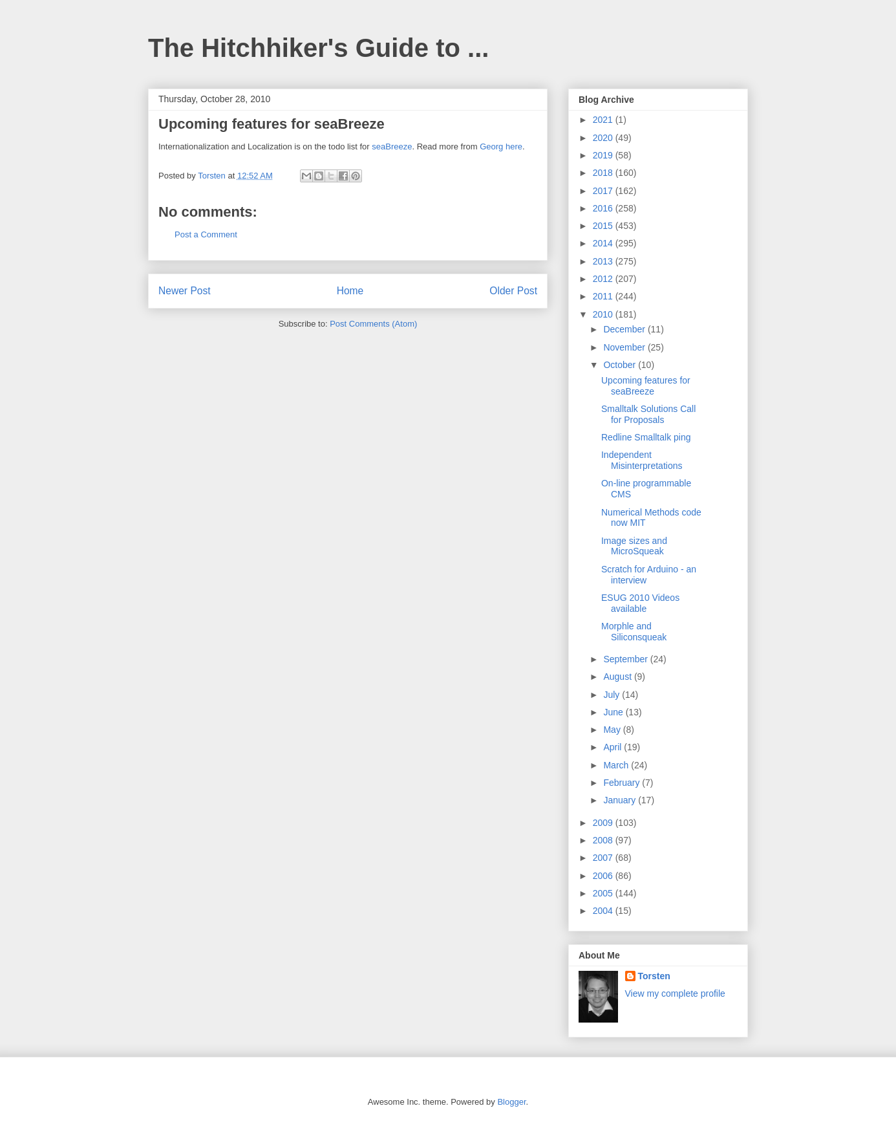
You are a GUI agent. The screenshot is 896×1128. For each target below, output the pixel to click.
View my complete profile (675, 993)
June (614, 712)
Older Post (513, 290)
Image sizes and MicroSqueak (634, 546)
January (620, 800)
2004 (604, 911)
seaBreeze (392, 146)
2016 (604, 208)
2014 (604, 243)
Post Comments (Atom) (373, 324)
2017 (604, 191)
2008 (604, 840)
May (613, 729)
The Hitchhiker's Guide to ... (318, 48)
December (625, 329)
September (626, 659)
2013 (604, 261)
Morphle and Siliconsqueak (634, 631)
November (625, 347)
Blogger (511, 1102)
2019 (604, 155)
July (612, 694)
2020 (604, 138)
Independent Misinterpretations (642, 460)
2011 (604, 296)
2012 (604, 279)
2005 (604, 893)
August (618, 676)
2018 (604, 173)
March (617, 765)
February (622, 782)
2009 (604, 823)
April (613, 747)
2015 (604, 226)
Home (350, 290)
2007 (604, 857)
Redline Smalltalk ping (646, 437)
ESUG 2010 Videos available (640, 603)
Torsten (654, 976)
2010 (604, 314)
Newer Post (184, 290)
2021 (604, 119)
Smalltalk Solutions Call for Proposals (648, 414)
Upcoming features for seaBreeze (645, 385)
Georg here (501, 146)
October (620, 365)
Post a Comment (206, 234)
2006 (604, 876)
